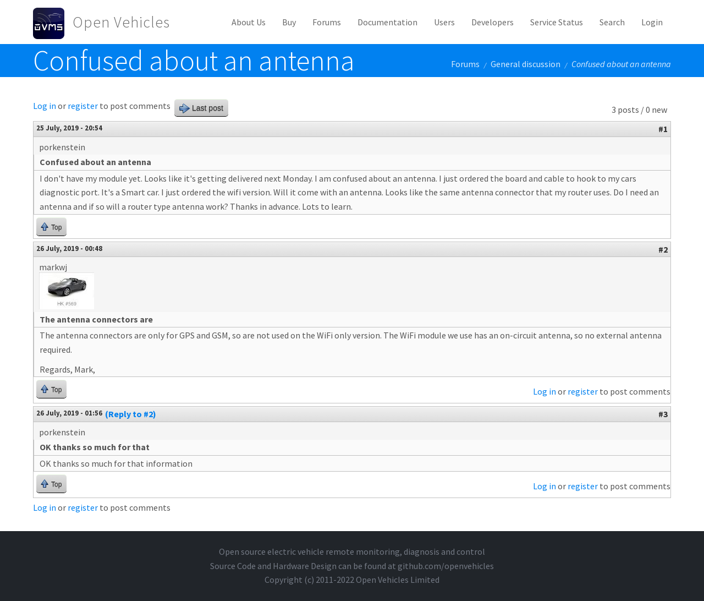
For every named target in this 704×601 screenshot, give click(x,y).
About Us (249, 22)
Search (612, 22)
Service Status (556, 22)
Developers (492, 22)
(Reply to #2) (130, 413)
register (83, 105)
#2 (663, 249)
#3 (663, 413)
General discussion (525, 63)
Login (652, 22)
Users (444, 22)
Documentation (387, 22)
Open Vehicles (121, 22)
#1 (663, 128)
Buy (289, 22)
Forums (326, 22)
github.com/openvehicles (446, 565)
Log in (44, 105)
